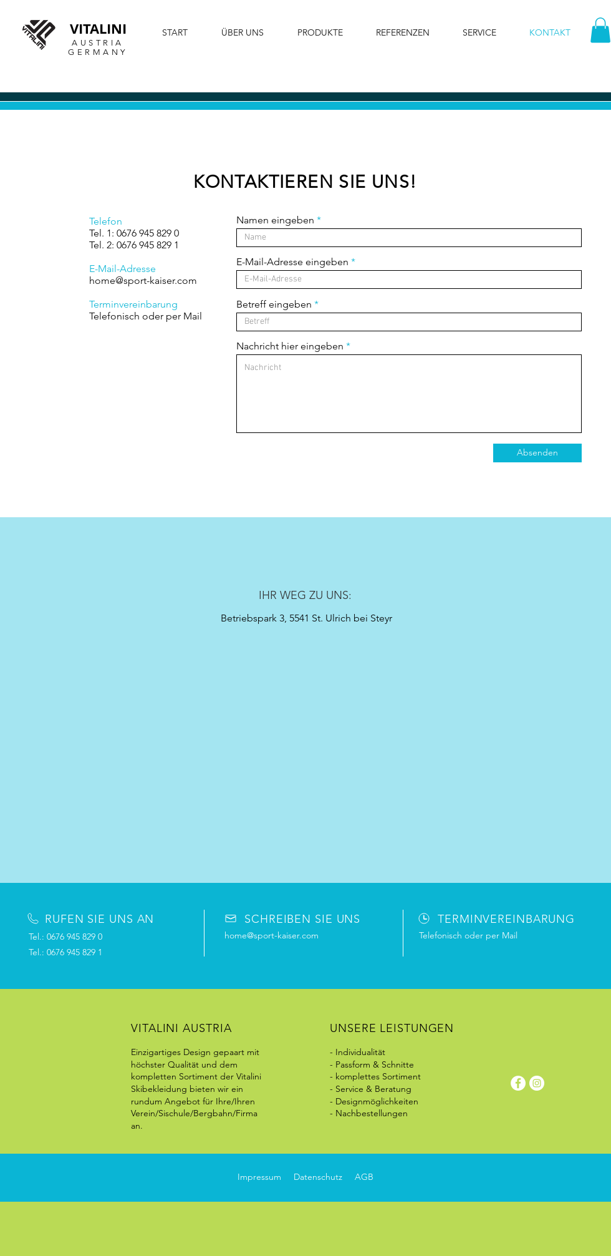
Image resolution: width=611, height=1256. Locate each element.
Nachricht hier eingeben (290, 346)
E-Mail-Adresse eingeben (292, 262)
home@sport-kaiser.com (143, 280)
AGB (364, 1176)
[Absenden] (537, 453)
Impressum (259, 1176)
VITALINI (98, 28)
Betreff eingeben (274, 304)
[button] (600, 30)
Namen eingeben (275, 220)
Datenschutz (318, 1176)
